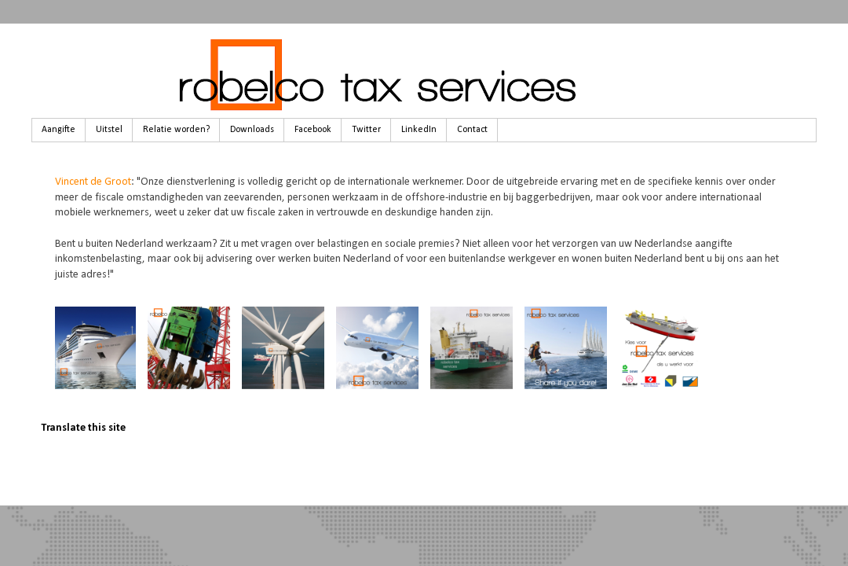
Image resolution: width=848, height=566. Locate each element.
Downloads (252, 129)
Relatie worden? (176, 129)
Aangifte (58, 129)
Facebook (312, 129)
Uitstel (109, 129)
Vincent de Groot (93, 182)
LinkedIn (419, 129)
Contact (472, 129)
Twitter (366, 129)
